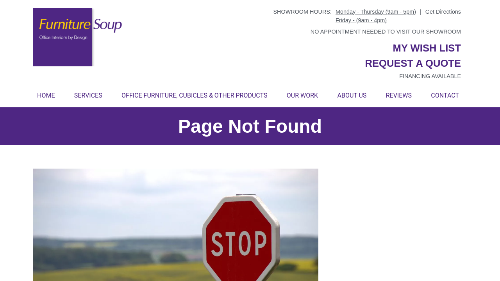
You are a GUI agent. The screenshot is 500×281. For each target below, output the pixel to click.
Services (88, 95)
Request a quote (413, 63)
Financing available (430, 76)
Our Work (302, 95)
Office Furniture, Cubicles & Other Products (194, 95)
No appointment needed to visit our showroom (386, 31)
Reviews (399, 95)
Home (46, 95)
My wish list (427, 48)
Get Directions (443, 12)
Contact (445, 95)
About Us (351, 95)
